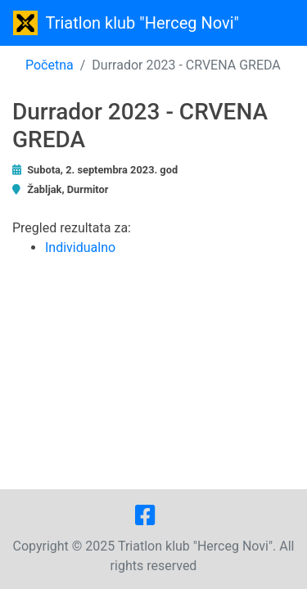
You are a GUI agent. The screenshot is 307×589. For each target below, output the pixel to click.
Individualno (80, 247)
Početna (49, 65)
